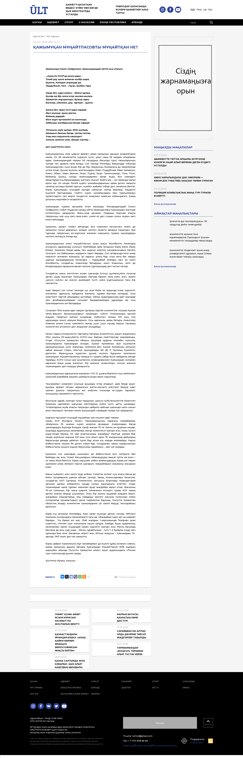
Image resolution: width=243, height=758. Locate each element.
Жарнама (128, 745)
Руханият (127, 681)
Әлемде (137, 22)
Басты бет (39, 36)
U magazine (87, 22)
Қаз (193, 9)
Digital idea (196, 742)
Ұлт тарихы (53, 36)
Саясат (95, 681)
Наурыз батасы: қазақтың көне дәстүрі (128, 617)
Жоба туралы (143, 745)
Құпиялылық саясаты (165, 745)
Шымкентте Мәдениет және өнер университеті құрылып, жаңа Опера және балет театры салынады (190, 253)
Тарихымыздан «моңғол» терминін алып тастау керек (130, 651)
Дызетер (126, 687)
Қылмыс (95, 694)
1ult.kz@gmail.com (142, 736)
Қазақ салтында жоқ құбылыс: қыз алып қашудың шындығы (70, 664)
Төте (199, 9)
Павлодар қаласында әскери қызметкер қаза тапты (132, 9)
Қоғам (37, 22)
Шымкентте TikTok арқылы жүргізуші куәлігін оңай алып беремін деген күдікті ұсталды (182, 162)
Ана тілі (34, 694)
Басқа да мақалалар (165, 204)
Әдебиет (53, 22)
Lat (205, 9)
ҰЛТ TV (155, 687)
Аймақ (186, 687)
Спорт (68, 22)
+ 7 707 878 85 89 (138, 740)
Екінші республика (113, 22)
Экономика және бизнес (75, 694)
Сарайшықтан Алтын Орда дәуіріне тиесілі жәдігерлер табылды (131, 634)
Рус (210, 9)
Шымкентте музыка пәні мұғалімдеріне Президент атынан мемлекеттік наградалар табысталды (191, 237)
